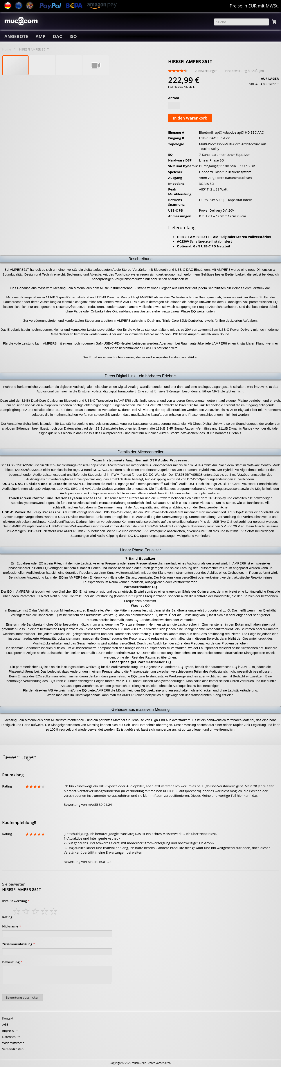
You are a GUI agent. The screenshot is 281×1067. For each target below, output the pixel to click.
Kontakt (7, 1018)
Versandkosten (12, 1049)
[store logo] (21, 21)
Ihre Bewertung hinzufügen (244, 71)
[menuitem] (16, 36)
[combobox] (241, 21)
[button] (42, 65)
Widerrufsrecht (13, 1043)
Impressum (10, 1031)
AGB (5, 1024)
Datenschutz (11, 1037)
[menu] (140, 36)
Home (6, 49)
